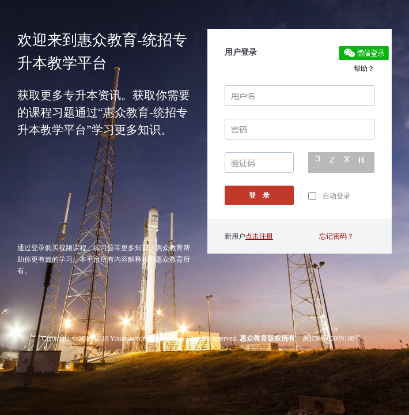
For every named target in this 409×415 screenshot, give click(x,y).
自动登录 (329, 196)
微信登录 (364, 53)
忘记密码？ (336, 236)
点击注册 (259, 236)
